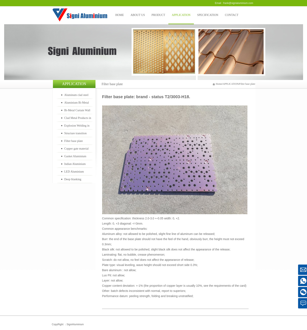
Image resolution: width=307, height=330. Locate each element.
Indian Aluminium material (75, 165)
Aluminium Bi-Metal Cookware (76, 103)
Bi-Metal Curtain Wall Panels (77, 111)
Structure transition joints (75, 134)
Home (219, 83)
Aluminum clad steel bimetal (76, 96)
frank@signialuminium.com (238, 3)
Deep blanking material (72, 180)
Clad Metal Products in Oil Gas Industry (77, 119)
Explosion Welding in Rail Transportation (77, 126)
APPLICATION (231, 83)
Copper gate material (76, 148)
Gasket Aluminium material (75, 157)
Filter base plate (247, 83)
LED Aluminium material (74, 172)
